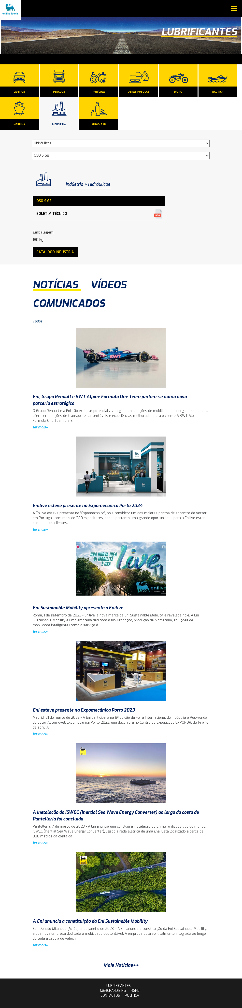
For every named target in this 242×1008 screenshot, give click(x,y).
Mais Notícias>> (121, 965)
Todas (37, 321)
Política (132, 995)
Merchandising (113, 990)
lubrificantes (118, 985)
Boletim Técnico (51, 213)
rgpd (135, 990)
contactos (110, 995)
